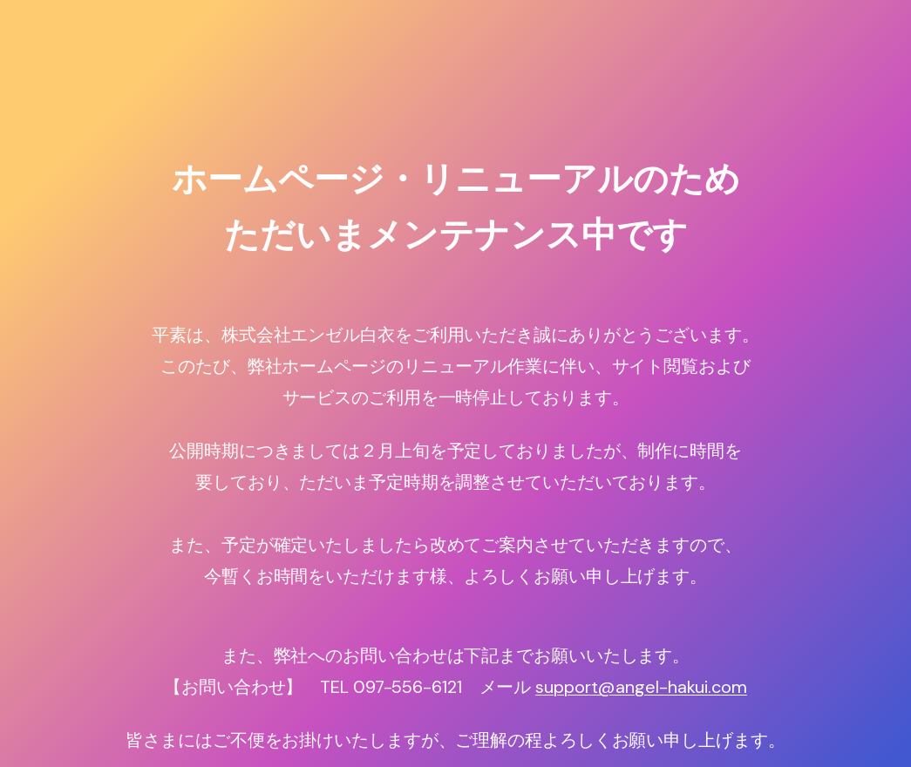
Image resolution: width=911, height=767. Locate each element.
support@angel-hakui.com (641, 686)
